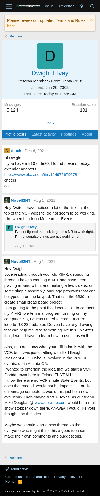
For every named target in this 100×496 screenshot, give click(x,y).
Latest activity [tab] (43, 134)
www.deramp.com (50, 402)
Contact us (13, 477)
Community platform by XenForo (45, 491)
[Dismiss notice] (90, 20)
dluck (16, 150)
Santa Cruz (72, 81)
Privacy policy (64, 477)
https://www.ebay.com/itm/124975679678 (40, 174)
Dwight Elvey (26, 227)
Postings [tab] (69, 134)
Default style (17, 469)
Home (10, 482)
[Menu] (9, 6)
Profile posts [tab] (15, 134)
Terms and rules (38, 477)
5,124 (12, 110)
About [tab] (87, 134)
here (11, 26)
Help (82, 477)
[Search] (92, 6)
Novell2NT (20, 200)
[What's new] (82, 6)
